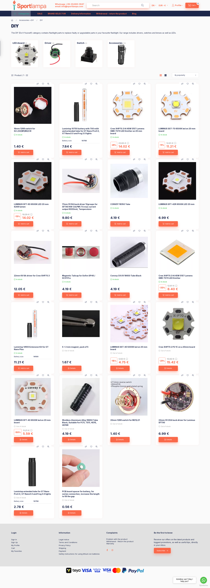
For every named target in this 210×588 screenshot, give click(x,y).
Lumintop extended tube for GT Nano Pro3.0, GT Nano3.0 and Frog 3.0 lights (32, 492)
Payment (62, 551)
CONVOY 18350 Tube (120, 204)
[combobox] (118, 5)
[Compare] (37, 83)
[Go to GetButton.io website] (203, 585)
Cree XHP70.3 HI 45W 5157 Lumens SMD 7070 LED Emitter (176, 276)
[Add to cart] (23, 152)
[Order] (185, 75)
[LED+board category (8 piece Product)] (18, 43)
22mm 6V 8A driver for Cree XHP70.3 (32, 275)
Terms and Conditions (68, 542)
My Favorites (16, 551)
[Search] (142, 5)
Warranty (110, 544)
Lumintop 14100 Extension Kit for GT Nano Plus (31, 348)
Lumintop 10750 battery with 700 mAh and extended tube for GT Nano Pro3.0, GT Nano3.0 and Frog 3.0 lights (81, 131)
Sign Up (14, 542)
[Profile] (177, 5)
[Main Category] (12, 20)
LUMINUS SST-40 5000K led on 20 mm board (128, 348)
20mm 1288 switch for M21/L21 (125, 420)
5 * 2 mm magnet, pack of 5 (75, 347)
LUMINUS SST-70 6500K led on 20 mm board (177, 129)
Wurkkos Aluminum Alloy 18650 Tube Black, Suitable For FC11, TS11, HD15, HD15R (80, 422)
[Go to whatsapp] (203, 580)
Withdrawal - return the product (111, 13)
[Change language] (153, 5)
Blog (134, 13)
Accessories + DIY (26, 20)
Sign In (14, 539)
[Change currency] (162, 5)
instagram (112, 550)
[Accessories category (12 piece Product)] (115, 43)
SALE (39, 13)
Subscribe (161, 550)
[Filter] (3, 48)
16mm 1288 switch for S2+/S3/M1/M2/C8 (24, 129)
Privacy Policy (64, 545)
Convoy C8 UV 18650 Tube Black (125, 275)
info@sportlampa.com (72, 6)
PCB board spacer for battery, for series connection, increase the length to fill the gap (81, 493)
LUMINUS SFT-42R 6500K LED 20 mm (176, 204)
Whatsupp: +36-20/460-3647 (69, 4)
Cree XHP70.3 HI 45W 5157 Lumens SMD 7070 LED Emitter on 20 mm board (127, 131)
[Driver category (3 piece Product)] (48, 43)
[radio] (165, 75)
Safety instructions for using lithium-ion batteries (79, 554)
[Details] (71, 368)
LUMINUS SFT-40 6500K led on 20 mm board (32, 421)
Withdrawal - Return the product (120, 541)
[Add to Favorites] (43, 83)
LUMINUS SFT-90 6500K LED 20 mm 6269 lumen (31, 205)
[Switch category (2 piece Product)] (80, 43)
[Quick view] (48, 83)
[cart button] (192, 5)
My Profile (15, 545)
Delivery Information (81, 13)
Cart (13, 548)
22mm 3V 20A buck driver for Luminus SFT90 (177, 421)
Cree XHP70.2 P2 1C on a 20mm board (177, 347)
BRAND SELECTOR (57, 13)
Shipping (62, 548)
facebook (107, 550)
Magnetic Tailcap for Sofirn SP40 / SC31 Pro (78, 276)
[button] (21, 13)
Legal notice (64, 539)
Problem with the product (117, 539)
